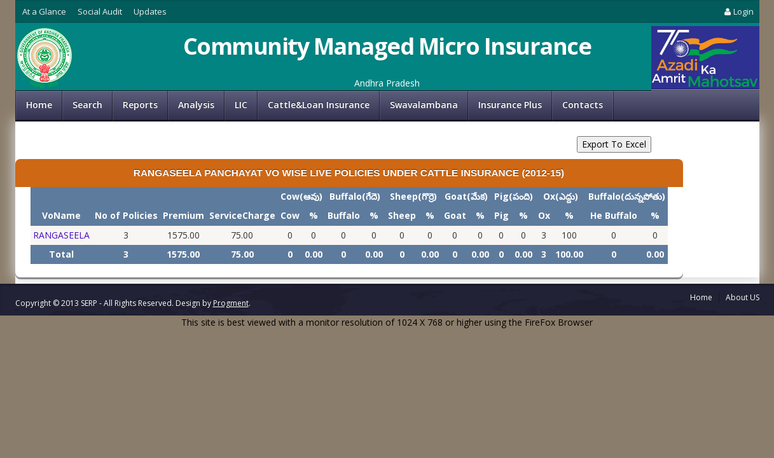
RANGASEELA (61, 235)
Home (39, 105)
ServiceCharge (242, 215)
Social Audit (100, 11)
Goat (455, 215)
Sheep (402, 215)
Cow (290, 215)
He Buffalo (613, 215)
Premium (183, 215)
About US (742, 297)
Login (737, 11)
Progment (231, 303)
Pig (501, 215)
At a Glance (44, 11)
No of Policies (126, 215)
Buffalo (344, 215)
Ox (544, 215)
